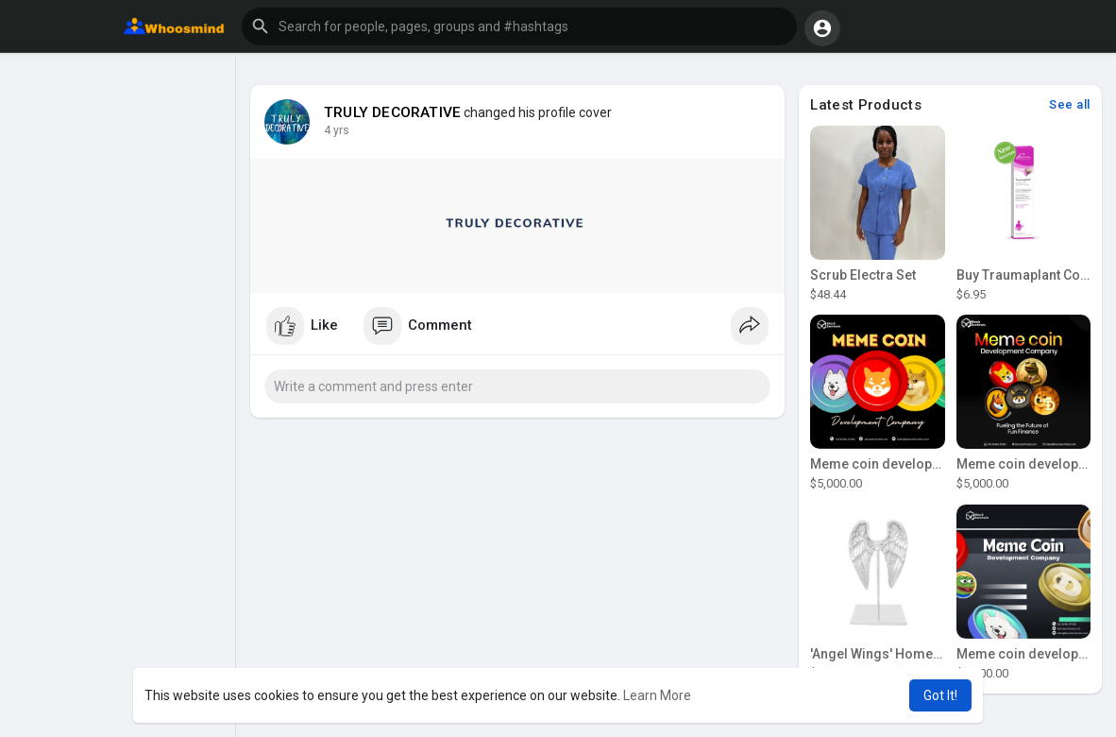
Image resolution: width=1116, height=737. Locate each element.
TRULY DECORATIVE (392, 112)
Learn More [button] (657, 695)
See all (1070, 104)
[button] (519, 26)
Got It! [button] (940, 695)
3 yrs (336, 130)
